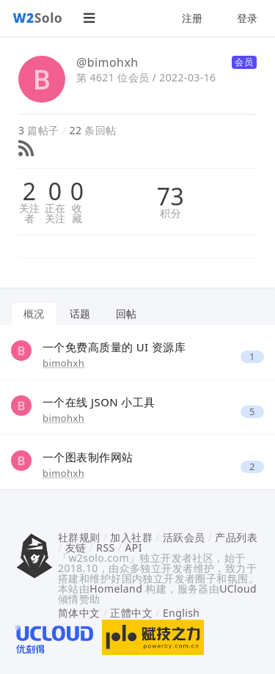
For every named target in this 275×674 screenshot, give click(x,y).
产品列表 (236, 537)
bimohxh (63, 363)
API (133, 547)
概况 (34, 313)
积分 (170, 213)
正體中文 (131, 613)
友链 (76, 547)
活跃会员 (184, 537)
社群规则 (79, 537)
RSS (105, 547)
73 (170, 196)
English (181, 613)
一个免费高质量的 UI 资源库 (114, 347)
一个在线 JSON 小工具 (99, 402)
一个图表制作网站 (88, 457)
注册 (192, 18)
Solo (38, 17)
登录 (247, 18)
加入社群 (131, 537)
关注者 (29, 213)
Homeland (115, 589)
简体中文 (79, 613)
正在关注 (55, 213)
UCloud (238, 589)
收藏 (77, 213)
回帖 (126, 313)
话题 (80, 313)
